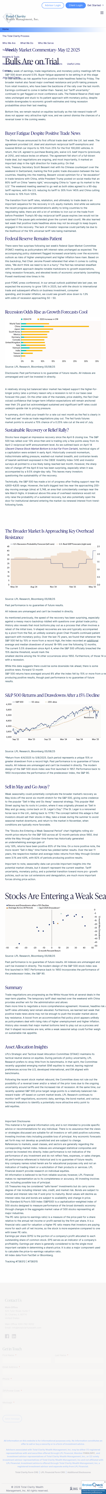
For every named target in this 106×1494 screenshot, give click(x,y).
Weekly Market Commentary (17, 63)
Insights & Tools (10, 56)
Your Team (8, 49)
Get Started (95, 5)
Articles (41, 63)
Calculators (56, 63)
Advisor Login (53, 5)
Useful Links (73, 63)
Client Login (76, 5)
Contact (6, 70)
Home (5, 29)
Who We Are (8, 43)
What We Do (26, 43)
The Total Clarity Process (15, 36)
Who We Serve (46, 43)
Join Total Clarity (11, 77)
